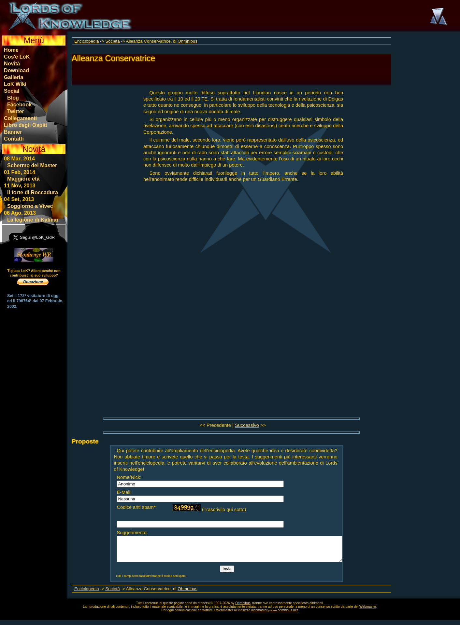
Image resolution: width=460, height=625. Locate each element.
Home (11, 50)
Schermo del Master (32, 165)
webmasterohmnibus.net (274, 615)
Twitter (15, 111)
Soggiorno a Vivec (30, 206)
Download (16, 70)
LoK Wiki (15, 84)
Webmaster (367, 611)
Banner (13, 132)
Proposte (85, 441)
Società (112, 41)
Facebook (19, 104)
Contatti (14, 139)
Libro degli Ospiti (25, 125)
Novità (12, 63)
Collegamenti (20, 118)
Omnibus (243, 608)
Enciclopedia (86, 41)
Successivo (247, 425)
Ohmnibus (187, 41)
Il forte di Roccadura (32, 192)
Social (12, 91)
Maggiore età (23, 179)
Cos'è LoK (17, 57)
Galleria (13, 77)
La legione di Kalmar (33, 220)
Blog (13, 98)
